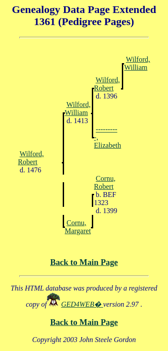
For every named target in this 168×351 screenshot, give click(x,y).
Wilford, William (137, 63)
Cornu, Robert (105, 182)
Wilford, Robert (107, 84)
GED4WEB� (82, 304)
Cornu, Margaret (78, 227)
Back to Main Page (84, 262)
